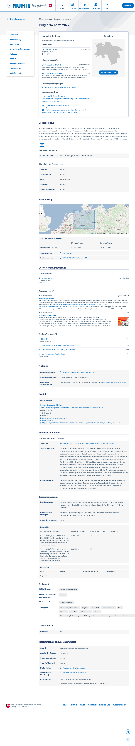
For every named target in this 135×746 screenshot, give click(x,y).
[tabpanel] (20, 53)
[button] (41, 206)
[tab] (20, 34)
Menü (127, 6)
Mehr (42, 145)
